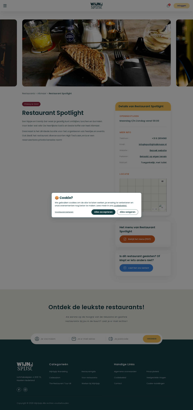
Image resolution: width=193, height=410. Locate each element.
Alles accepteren (103, 212)
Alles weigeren (127, 212)
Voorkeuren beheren (64, 212)
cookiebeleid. (120, 205)
